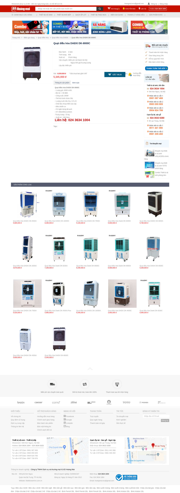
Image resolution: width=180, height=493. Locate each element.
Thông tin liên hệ (17, 427)
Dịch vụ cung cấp (17, 423)
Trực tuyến (94, 416)
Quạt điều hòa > (45, 38)
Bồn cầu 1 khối (34, 488)
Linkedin (68, 423)
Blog (67, 427)
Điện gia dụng (117, 15)
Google (68, 420)
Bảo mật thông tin (44, 427)
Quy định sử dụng (18, 420)
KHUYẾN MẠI (130, 9)
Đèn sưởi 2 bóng (117, 488)
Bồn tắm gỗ (57, 488)
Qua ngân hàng (96, 420)
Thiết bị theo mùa (98, 15)
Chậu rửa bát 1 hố (53, 491)
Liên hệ (143, 9)
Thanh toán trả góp (97, 423)
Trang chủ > (17, 38)
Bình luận (75, 83)
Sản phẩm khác (156, 15)
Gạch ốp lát (80, 15)
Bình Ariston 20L (123, 491)
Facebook (69, 416)
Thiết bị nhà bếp (64, 15)
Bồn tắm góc (80, 488)
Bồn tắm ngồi (47, 488)
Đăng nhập (164, 4)
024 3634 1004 (24, 446)
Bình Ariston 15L (137, 491)
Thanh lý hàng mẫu (136, 15)
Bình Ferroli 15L (95, 491)
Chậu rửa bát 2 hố (38, 491)
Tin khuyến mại (122, 416)
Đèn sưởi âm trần (132, 488)
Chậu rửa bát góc (147, 488)
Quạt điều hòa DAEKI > (62, 38)
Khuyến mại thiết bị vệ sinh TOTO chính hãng (161, 165)
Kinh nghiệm (121, 420)
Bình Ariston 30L (109, 491)
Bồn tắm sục (69, 488)
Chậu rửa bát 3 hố (22, 491)
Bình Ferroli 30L (68, 491)
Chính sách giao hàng (45, 420)
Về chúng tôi (16, 416)
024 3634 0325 (38, 446)
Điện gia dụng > (31, 38)
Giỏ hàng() (115, 9)
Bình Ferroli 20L (81, 491)
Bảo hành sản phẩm (45, 423)
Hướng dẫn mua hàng (46, 416)
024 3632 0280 (105, 446)
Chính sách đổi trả (44, 430)
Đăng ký (154, 4)
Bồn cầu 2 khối (21, 488)
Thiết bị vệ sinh (45, 15)
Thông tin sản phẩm (62, 83)
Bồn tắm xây (91, 488)
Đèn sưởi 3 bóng (103, 488)
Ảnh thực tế (120, 423)
